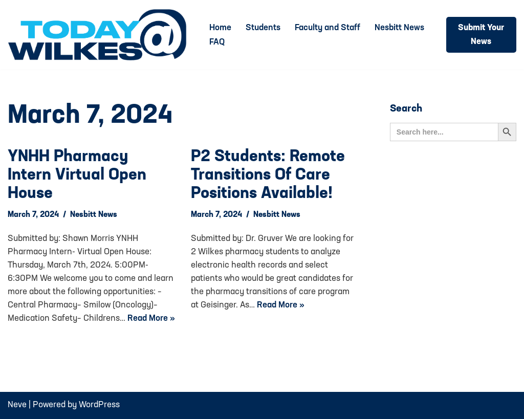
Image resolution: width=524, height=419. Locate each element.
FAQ (217, 42)
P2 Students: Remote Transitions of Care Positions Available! (268, 175)
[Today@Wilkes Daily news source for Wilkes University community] (100, 34)
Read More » (151, 318)
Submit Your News (481, 35)
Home (220, 28)
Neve (17, 405)
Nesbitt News (399, 28)
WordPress (99, 405)
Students (263, 28)
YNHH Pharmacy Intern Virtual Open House (77, 175)
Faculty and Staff (327, 28)
